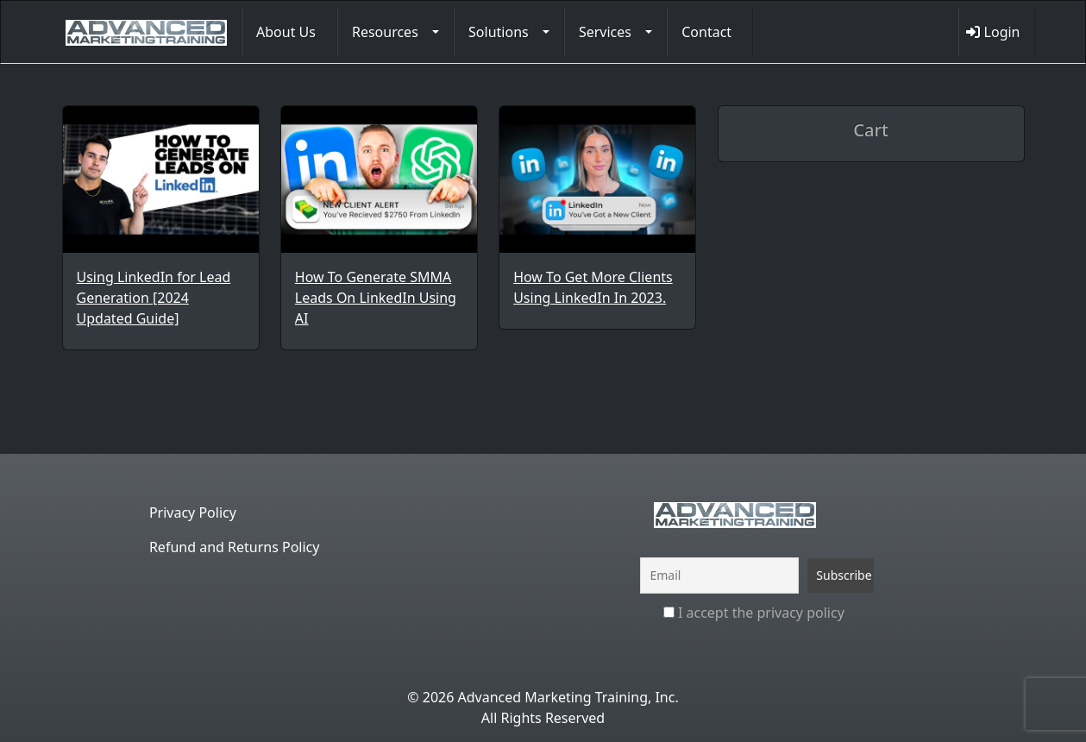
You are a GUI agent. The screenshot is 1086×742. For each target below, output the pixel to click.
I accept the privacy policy (753, 612)
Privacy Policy (192, 512)
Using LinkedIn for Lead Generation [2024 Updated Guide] (154, 297)
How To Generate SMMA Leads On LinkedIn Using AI (375, 297)
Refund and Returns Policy (234, 547)
